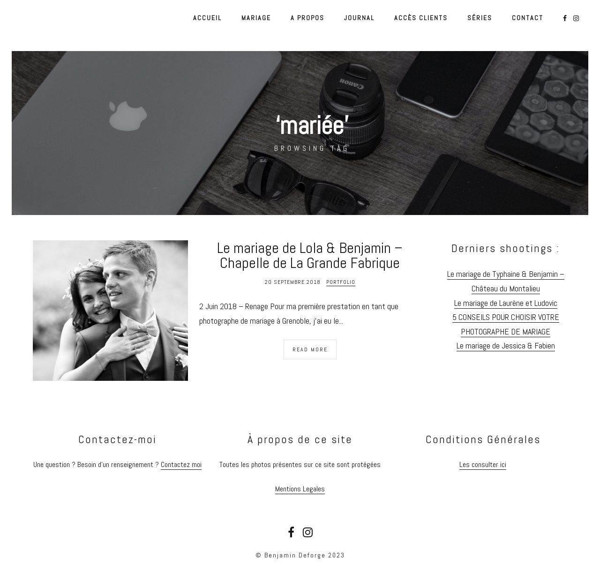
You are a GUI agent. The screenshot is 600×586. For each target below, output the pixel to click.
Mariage (256, 18)
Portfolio (340, 282)
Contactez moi (181, 464)
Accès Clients (421, 18)
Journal (359, 18)
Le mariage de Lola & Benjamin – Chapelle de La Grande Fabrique (310, 255)
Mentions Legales (300, 489)
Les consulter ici (482, 464)
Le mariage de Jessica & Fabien (506, 345)
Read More (310, 349)
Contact (527, 18)
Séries (479, 18)
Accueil (207, 18)
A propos (307, 18)
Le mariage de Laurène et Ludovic (505, 302)
